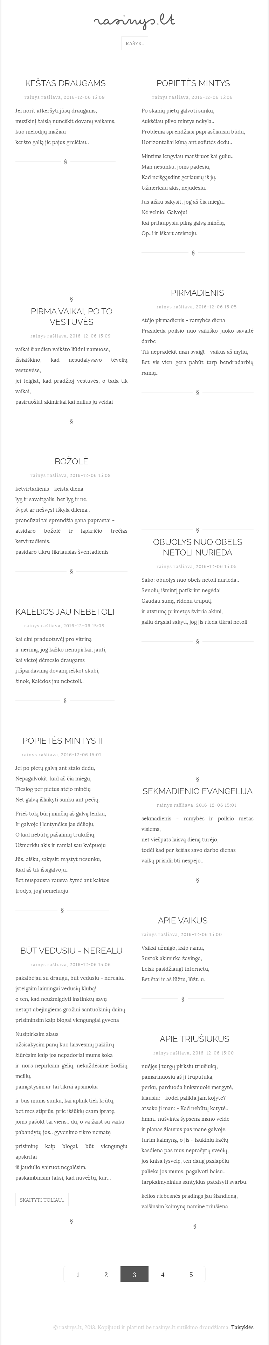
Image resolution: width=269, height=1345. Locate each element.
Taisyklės (242, 1327)
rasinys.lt (134, 21)
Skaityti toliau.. (42, 1199)
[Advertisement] (71, 240)
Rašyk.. (135, 43)
